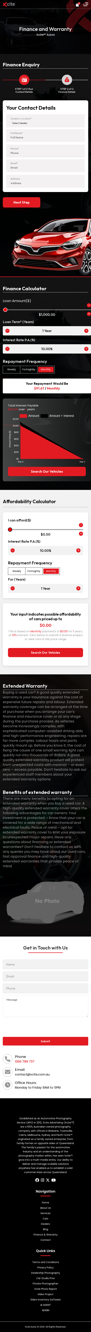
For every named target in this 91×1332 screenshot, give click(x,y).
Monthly (46, 369)
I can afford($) (19, 520)
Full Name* (17, 133)
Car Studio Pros (45, 1278)
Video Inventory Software (45, 1299)
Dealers (45, 1224)
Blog (45, 1229)
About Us (45, 1208)
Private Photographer (45, 1283)
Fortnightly (28, 369)
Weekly (11, 369)
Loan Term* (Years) (18, 322)
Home (45, 1202)
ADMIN (45, 1310)
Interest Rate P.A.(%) (19, 340)
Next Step (21, 202)
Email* (14, 163)
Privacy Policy (45, 1267)
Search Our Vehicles (47, 471)
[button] (85, 4)
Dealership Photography (45, 1273)
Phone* (15, 148)
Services (45, 1213)
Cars (45, 1218)
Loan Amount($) (17, 300)
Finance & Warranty (46, 1234)
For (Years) (16, 579)
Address (15, 178)
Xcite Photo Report (45, 1289)
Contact (45, 1240)
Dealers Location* (21, 118)
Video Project (45, 1294)
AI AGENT (45, 1305)
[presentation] (29, 1026)
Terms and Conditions (45, 1262)
